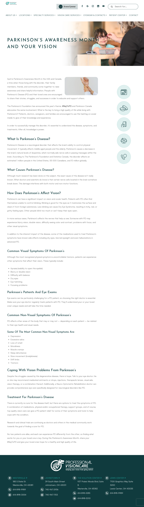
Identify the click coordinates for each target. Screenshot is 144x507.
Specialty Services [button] (44, 15)
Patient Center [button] (118, 15)
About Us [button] (11, 15)
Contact (133, 15)
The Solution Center (89, 478)
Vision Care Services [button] (69, 15)
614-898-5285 (84, 493)
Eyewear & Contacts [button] (95, 15)
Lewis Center (117, 478)
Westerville (19, 478)
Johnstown (52, 478)
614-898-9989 (19, 489)
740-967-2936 (52, 489)
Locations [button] (25, 15)
